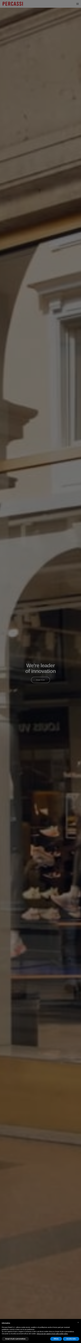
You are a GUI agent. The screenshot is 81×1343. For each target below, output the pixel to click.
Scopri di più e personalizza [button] (15, 1339)
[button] (78, 1322)
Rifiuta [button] (56, 1339)
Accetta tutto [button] (71, 1339)
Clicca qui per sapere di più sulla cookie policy (52, 1334)
